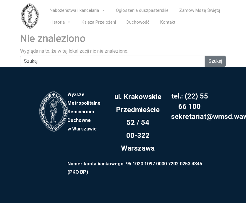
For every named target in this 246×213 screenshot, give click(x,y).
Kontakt (167, 22)
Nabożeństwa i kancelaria (77, 10)
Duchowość (138, 22)
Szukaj (215, 61)
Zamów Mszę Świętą (199, 10)
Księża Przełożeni (99, 22)
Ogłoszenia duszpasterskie (142, 10)
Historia (60, 22)
